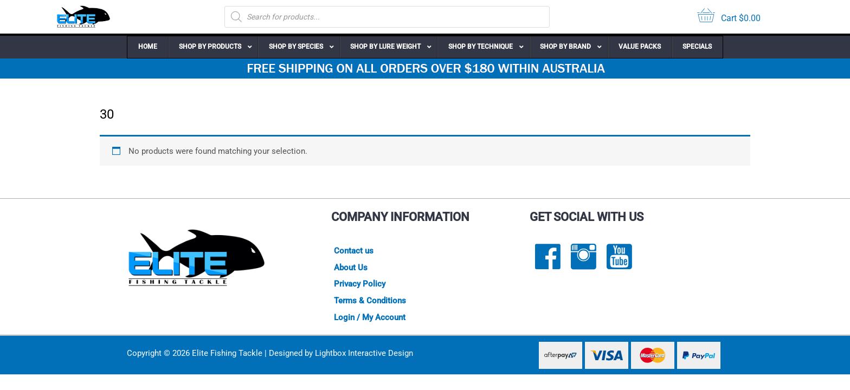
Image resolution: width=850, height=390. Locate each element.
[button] (213, 47)
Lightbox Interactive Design (364, 354)
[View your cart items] (729, 17)
